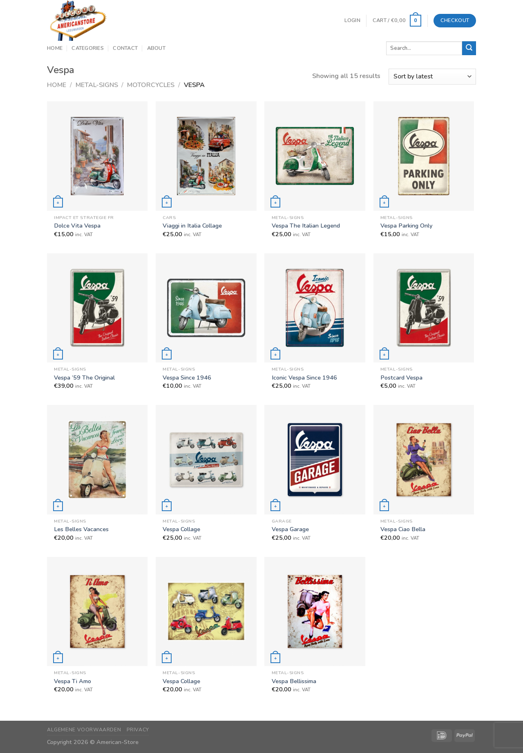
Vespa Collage (181, 529)
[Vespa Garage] (314, 459)
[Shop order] (432, 77)
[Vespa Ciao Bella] (423, 459)
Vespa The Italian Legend (306, 226)
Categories (88, 48)
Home (55, 48)
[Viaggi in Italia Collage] (206, 155)
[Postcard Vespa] (423, 307)
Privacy (138, 729)
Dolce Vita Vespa (77, 226)
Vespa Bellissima (294, 681)
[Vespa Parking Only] (423, 155)
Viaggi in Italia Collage (192, 226)
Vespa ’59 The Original (84, 378)
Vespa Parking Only (406, 226)
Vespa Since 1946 (187, 378)
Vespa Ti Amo (72, 681)
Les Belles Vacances (81, 529)
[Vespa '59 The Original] (97, 307)
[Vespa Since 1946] (206, 307)
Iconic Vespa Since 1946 (304, 378)
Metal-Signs (97, 84)
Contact (125, 48)
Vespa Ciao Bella (402, 529)
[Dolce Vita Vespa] (97, 155)
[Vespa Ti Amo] (97, 611)
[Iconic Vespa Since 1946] (314, 307)
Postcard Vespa (401, 378)
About (156, 48)
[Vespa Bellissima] (314, 611)
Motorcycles (150, 84)
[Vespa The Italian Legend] (314, 155)
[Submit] (469, 48)
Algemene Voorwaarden (84, 729)
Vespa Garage (290, 529)
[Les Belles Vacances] (97, 459)
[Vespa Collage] (206, 459)
